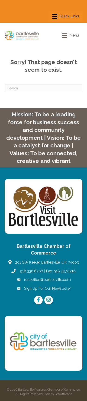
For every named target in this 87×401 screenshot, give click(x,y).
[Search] (43, 88)
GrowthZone (63, 394)
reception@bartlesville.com (47, 279)
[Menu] (65, 16)
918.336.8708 (31, 271)
